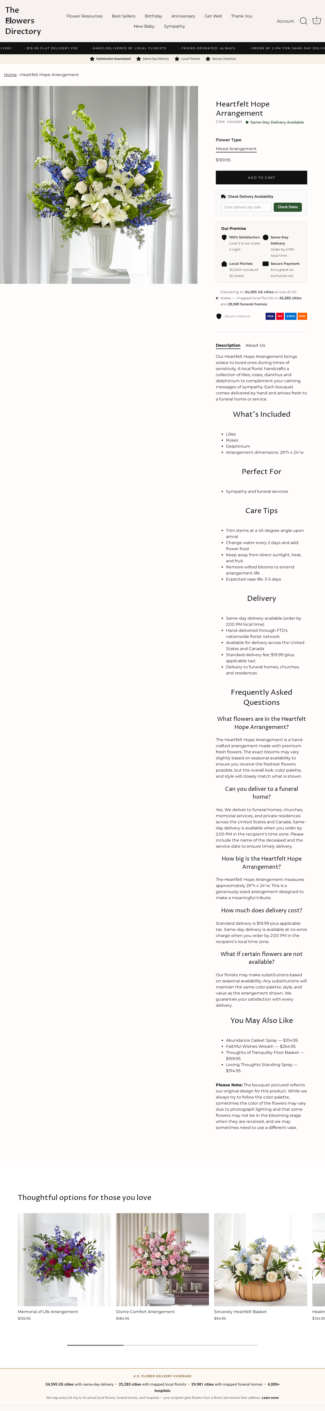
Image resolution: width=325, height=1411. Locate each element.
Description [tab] (228, 345)
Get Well (213, 16)
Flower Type (228, 139)
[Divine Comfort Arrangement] (162, 1259)
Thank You (241, 16)
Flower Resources (85, 16)
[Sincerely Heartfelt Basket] (260, 1259)
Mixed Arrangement (236, 148)
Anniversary (183, 16)
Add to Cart (261, 178)
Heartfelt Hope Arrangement (49, 74)
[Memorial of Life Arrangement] (64, 1259)
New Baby (144, 26)
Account (285, 21)
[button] (31, 1265)
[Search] (303, 21)
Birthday (153, 16)
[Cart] (316, 21)
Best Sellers (123, 16)
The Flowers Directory (23, 21)
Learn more (270, 1398)
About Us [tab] (255, 345)
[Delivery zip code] (246, 207)
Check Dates (288, 207)
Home (10, 74)
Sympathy (174, 26)
